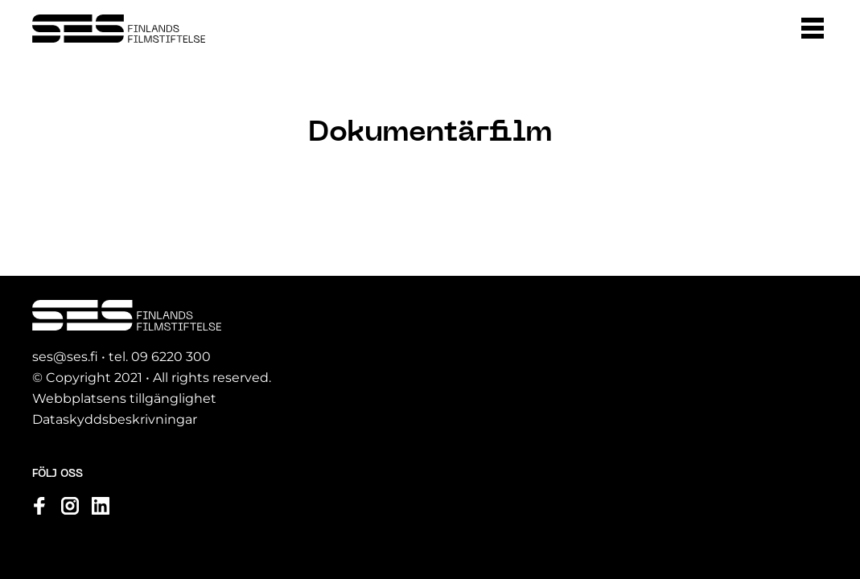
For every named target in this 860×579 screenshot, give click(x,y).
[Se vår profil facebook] (39, 506)
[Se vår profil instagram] (70, 506)
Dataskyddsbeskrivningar (114, 419)
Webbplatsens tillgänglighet (124, 398)
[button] (812, 28)
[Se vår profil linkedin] (100, 506)
